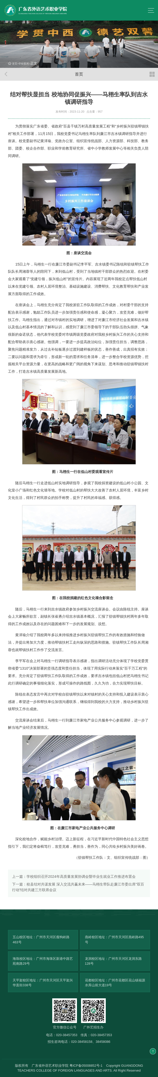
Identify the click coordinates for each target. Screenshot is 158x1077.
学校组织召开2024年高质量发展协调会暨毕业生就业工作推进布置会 (74, 876)
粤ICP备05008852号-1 (86, 1065)
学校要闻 (24, 63)
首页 (14, 63)
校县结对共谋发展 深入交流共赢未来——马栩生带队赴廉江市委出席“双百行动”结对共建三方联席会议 (78, 886)
